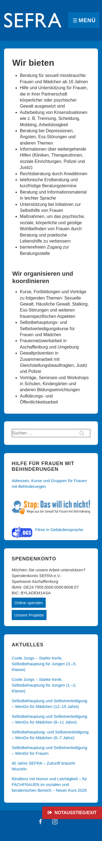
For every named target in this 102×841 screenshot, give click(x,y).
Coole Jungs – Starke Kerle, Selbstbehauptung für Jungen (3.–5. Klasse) (44, 664)
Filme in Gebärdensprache (59, 529)
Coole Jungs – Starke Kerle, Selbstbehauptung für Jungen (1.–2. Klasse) (44, 685)
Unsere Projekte (29, 615)
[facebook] (40, 821)
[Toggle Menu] (83, 20)
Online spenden (28, 602)
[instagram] (55, 821)
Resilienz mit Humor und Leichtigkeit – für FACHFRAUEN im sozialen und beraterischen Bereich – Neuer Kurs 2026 (49, 784)
